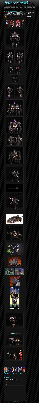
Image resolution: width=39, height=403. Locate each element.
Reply (6, 384)
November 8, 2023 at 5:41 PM (9, 378)
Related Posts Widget (24, 374)
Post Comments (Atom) (16, 401)
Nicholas (6, 378)
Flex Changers (14, 333)
